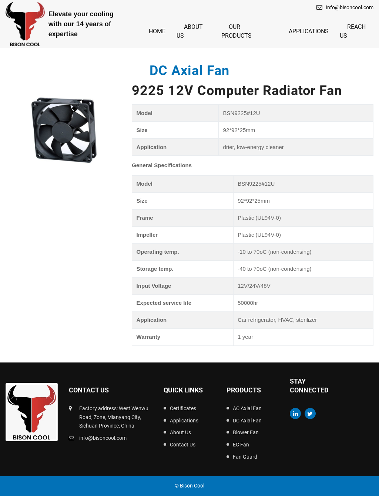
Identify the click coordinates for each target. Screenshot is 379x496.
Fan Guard (245, 457)
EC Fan (241, 445)
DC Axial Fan (247, 421)
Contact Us (182, 445)
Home (157, 31)
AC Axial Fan (247, 408)
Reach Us (353, 31)
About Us (190, 31)
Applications (309, 31)
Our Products (236, 31)
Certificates (183, 408)
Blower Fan (246, 432)
